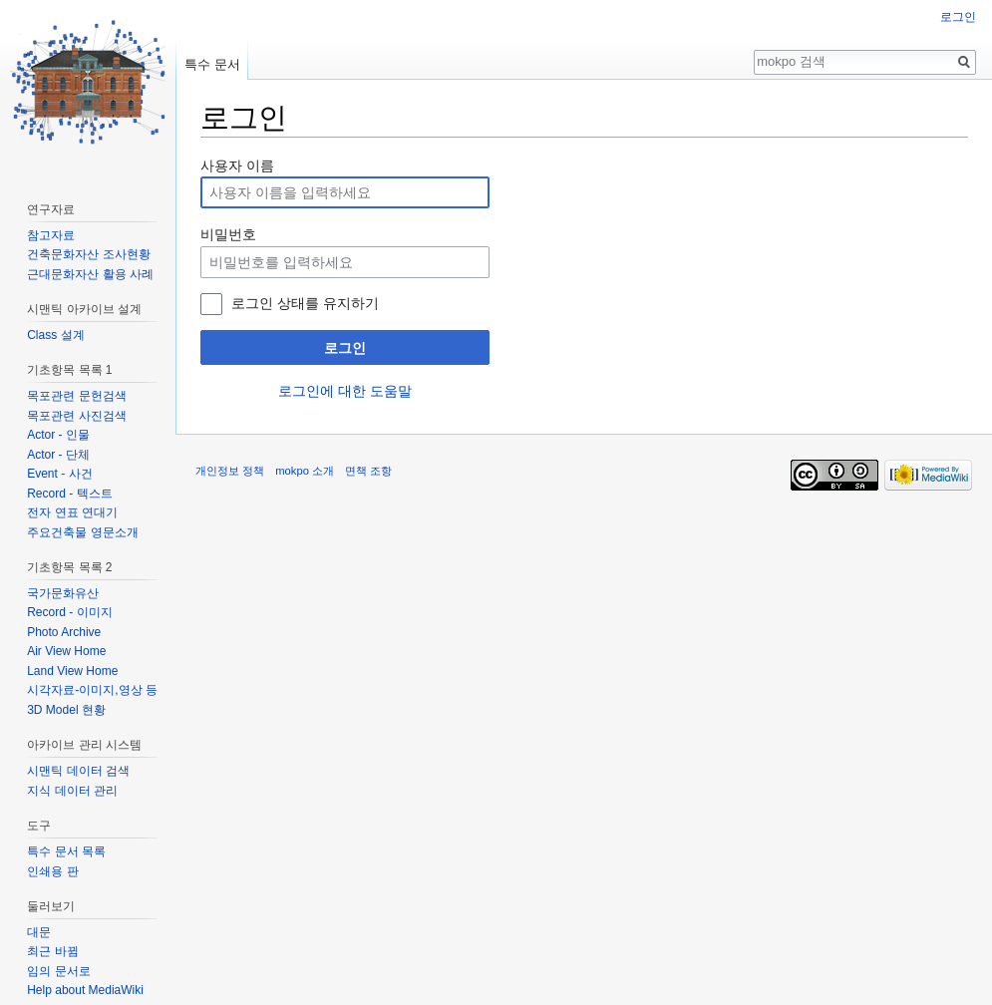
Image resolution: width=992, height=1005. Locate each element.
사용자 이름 (237, 165)
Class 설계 (55, 335)
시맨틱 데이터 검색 (78, 771)
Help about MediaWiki (85, 990)
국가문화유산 (63, 593)
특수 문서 (212, 64)
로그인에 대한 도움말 (345, 391)
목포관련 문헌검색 (76, 396)
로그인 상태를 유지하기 (305, 303)
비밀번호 (228, 234)
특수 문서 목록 (66, 851)
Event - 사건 (59, 474)
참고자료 (51, 235)
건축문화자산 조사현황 (88, 254)
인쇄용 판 (52, 871)
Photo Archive (64, 632)
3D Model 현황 (66, 710)
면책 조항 (368, 471)
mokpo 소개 (304, 471)
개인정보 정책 (229, 471)
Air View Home (66, 651)
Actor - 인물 (58, 435)
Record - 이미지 (69, 612)
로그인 (345, 348)
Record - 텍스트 (69, 494)
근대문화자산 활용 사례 (90, 274)
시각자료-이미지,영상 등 (92, 690)
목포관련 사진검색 (76, 416)
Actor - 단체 (58, 455)
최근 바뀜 (52, 951)
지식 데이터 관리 (72, 791)
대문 (39, 932)
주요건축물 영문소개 (82, 532)
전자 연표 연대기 (72, 512)
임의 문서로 (58, 971)
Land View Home (72, 671)
